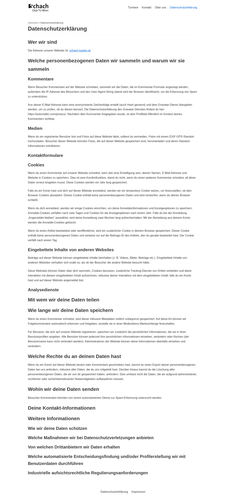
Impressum (138, 491)
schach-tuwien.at (80, 50)
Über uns (160, 7)
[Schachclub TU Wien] (38, 7)
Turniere (133, 7)
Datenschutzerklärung (183, 7)
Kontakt (146, 7)
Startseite (33, 22)
